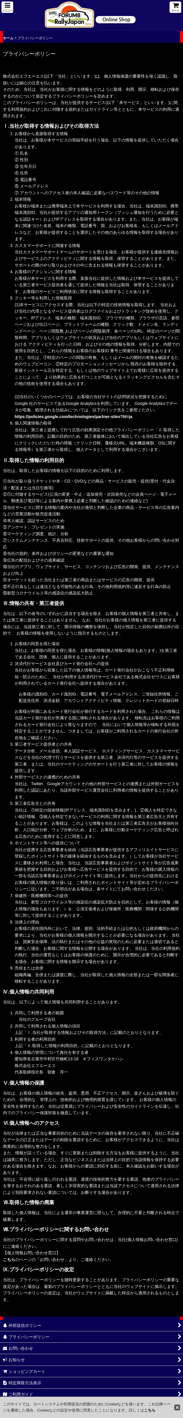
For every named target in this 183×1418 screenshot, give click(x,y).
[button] (7, 7)
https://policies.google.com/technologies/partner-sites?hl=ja (73, 416)
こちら (9, 1259)
